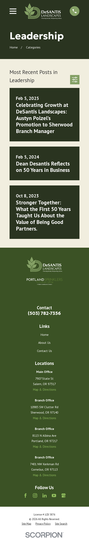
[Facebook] (25, 495)
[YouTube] (54, 495)
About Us (44, 343)
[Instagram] (35, 495)
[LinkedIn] (44, 495)
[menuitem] (26, 523)
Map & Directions (44, 389)
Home (44, 335)
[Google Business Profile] (63, 495)
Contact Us (44, 351)
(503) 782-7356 (44, 313)
